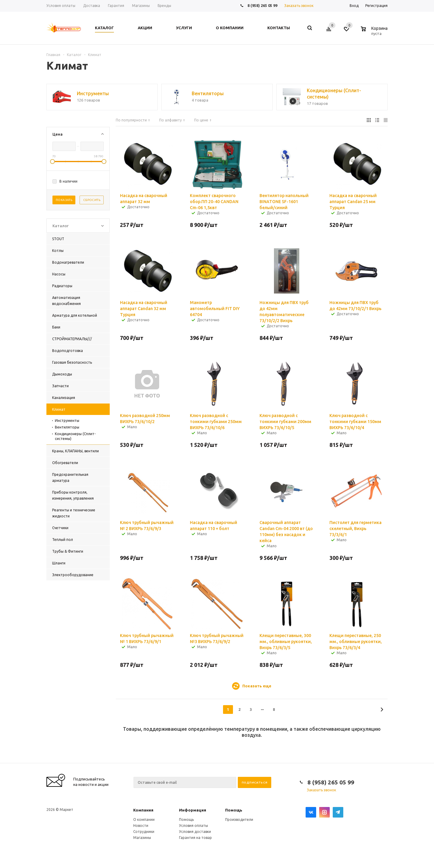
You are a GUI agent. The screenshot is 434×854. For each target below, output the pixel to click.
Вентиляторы (67, 427)
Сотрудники (143, 832)
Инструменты (67, 420)
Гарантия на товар (195, 838)
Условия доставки (195, 832)
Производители (239, 819)
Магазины (142, 838)
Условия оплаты (193, 825)
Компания (143, 810)
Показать (64, 200)
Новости (140, 825)
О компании (144, 819)
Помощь (233, 810)
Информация (192, 810)
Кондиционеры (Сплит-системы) (75, 436)
